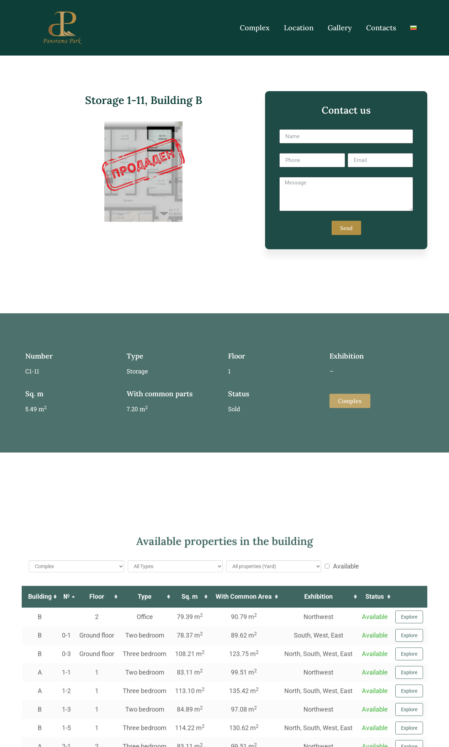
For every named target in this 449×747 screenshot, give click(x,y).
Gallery (340, 27)
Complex (255, 27)
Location (298, 27)
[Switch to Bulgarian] (413, 28)
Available (342, 741)
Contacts (381, 27)
